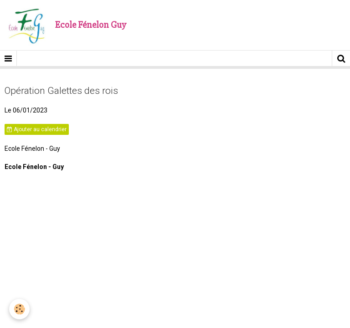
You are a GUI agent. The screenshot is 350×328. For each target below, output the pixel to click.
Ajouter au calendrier (37, 129)
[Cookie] (19, 309)
